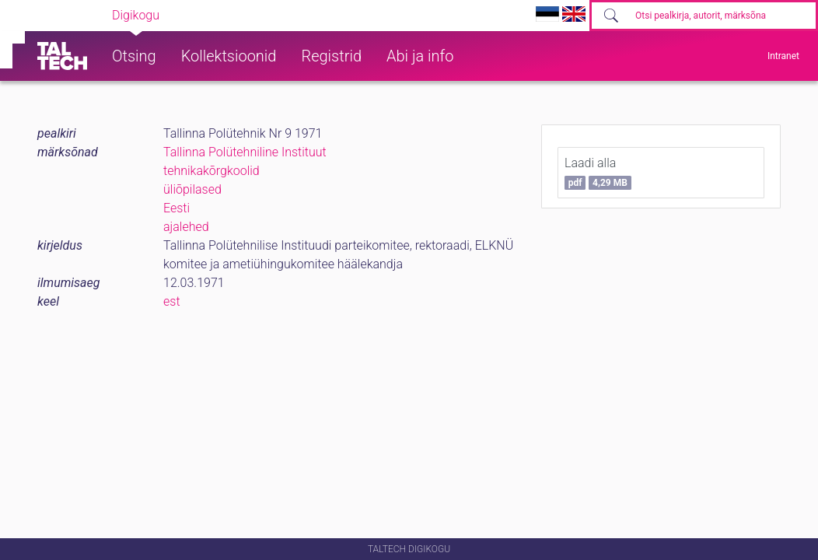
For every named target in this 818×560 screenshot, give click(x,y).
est (171, 301)
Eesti (176, 208)
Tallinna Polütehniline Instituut (245, 152)
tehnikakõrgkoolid (211, 170)
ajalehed (186, 226)
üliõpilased (192, 189)
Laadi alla (598, 173)
